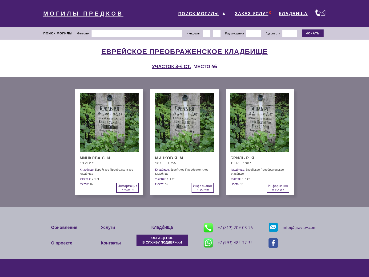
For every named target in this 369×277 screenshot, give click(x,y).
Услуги (108, 227)
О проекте (61, 243)
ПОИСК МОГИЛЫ (198, 14)
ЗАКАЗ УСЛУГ (251, 14)
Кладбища (162, 227)
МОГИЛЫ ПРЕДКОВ (83, 13)
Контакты (111, 243)
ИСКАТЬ (312, 33)
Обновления (64, 227)
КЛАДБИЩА (293, 14)
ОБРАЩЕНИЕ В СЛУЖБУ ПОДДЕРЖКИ (162, 240)
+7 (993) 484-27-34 (228, 243)
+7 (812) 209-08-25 (228, 227)
